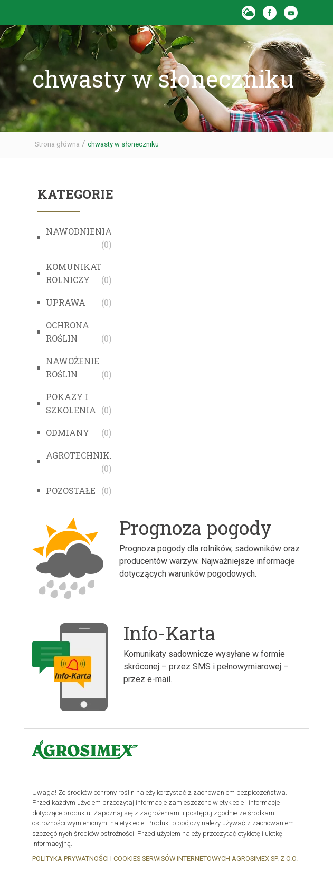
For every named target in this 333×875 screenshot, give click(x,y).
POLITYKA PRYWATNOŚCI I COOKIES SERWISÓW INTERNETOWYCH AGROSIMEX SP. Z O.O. (165, 858)
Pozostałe (71, 490)
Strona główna (57, 144)
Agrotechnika (81, 455)
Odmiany (67, 432)
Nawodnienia (79, 231)
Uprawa (65, 302)
